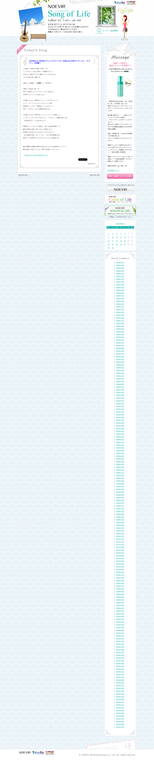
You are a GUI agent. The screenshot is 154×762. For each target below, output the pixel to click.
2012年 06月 (120, 721)
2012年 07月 (120, 719)
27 (125, 244)
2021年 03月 (120, 431)
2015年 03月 (120, 630)
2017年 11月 (120, 542)
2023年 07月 (120, 354)
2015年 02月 (120, 633)
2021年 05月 (120, 425)
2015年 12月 (120, 605)
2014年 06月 (120, 655)
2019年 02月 (120, 500)
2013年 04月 (120, 694)
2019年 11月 (120, 475)
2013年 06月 (120, 688)
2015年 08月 (120, 616)
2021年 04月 (120, 428)
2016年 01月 (120, 602)
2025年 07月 (120, 287)
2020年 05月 (120, 459)
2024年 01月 (120, 337)
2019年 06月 (120, 489)
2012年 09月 (120, 713)
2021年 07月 (120, 420)
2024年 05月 (120, 326)
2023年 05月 (120, 359)
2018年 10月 (120, 511)
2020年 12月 (120, 439)
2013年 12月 (120, 672)
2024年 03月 (120, 331)
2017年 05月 (120, 558)
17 (112, 241)
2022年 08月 (120, 384)
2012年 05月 (120, 724)
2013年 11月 (120, 674)
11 (117, 237)
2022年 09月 (120, 381)
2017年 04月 (120, 561)
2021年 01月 (120, 437)
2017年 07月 (120, 553)
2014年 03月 (120, 663)
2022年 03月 (120, 398)
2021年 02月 (120, 434)
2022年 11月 (120, 376)
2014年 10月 (120, 644)
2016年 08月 (120, 583)
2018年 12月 (120, 506)
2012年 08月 (120, 716)
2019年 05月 (120, 492)
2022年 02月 (120, 401)
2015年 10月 (120, 611)
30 (108, 248)
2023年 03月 (120, 365)
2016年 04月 (120, 594)
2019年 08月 (120, 484)
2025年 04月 (120, 296)
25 (117, 244)
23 (108, 244)
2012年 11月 (120, 708)
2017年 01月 (120, 569)
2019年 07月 (120, 486)
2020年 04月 (120, 461)
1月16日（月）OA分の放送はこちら (36, 155)
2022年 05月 (120, 392)
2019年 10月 (120, 478)
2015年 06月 (120, 622)
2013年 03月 (120, 696)
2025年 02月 (120, 301)
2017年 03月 (120, 564)
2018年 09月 (120, 514)
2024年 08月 (120, 318)
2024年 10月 (120, 312)
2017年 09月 (120, 547)
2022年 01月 (120, 403)
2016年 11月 (120, 575)
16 (108, 241)
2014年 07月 (120, 652)
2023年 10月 (120, 345)
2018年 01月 (120, 536)
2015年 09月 (120, 614)
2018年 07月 (120, 520)
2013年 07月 (120, 685)
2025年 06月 (120, 290)
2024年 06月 (120, 323)
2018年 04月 (120, 528)
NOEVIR (57, 6)
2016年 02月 (120, 600)
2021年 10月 (120, 412)
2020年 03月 (120, 464)
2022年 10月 (120, 378)
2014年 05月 (120, 658)
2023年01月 (120, 224)
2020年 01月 (120, 470)
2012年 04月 (120, 727)
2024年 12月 (120, 307)
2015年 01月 (120, 636)
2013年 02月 (120, 699)
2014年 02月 (120, 666)
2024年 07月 (120, 320)
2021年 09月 (120, 414)
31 (112, 248)
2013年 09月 (120, 680)
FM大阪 (133, 2)
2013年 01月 (120, 702)
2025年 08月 (120, 284)
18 (117, 241)
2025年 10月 (120, 279)
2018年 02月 (120, 533)
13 (125, 237)
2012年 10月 (120, 710)
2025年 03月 (120, 298)
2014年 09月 (120, 647)
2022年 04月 (120, 395)
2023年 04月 (120, 362)
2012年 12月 (120, 705)
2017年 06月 (120, 555)
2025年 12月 (120, 273)
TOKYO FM (121, 2)
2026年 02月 (120, 268)
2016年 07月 (120, 586)
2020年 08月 (120, 450)
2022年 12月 (120, 373)
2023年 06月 (120, 356)
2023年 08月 (120, 351)
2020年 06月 (120, 456)
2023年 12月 (120, 340)
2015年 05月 (120, 625)
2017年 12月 (120, 539)
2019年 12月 (120, 473)
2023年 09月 (120, 348)
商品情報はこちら (113, 170)
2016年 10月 (120, 578)
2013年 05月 (120, 691)
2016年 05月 (120, 591)
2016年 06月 (120, 589)
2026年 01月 (120, 271)
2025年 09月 (120, 282)
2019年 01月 (120, 503)
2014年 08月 (120, 649)
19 (121, 241)
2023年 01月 (120, 370)
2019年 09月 (120, 481)
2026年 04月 (120, 262)
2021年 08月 (120, 417)
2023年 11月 (120, 343)
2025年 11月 (120, 276)
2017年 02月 (120, 567)
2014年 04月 (120, 661)
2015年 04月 (120, 627)
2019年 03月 (120, 497)
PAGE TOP (95, 175)
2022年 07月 (120, 387)
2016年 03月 (120, 597)
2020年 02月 (120, 467)
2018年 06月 (120, 522)
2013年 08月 (120, 683)
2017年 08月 (120, 550)
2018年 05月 (120, 525)
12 (121, 237)
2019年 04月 (120, 495)
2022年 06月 (120, 390)
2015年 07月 (120, 619)
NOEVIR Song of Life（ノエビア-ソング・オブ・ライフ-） (69, 14)
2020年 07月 (120, 453)
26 (121, 244)
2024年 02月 (120, 334)
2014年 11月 (120, 641)
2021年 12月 (120, 406)
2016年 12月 (120, 572)
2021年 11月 (120, 409)
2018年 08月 (120, 517)
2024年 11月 (120, 309)
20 (125, 241)
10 (112, 237)
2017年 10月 (120, 544)
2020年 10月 (120, 445)
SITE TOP (23, 175)
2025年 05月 (120, 293)
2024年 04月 (120, 329)
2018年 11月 (120, 508)
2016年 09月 (120, 580)
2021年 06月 (120, 423)
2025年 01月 (120, 304)
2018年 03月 (120, 531)
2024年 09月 (120, 315)
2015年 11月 (120, 608)
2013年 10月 (120, 677)
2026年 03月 (120, 265)
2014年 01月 (120, 669)
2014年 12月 (120, 638)
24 (112, 244)
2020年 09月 (120, 448)
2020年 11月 (120, 442)
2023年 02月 (120, 367)
